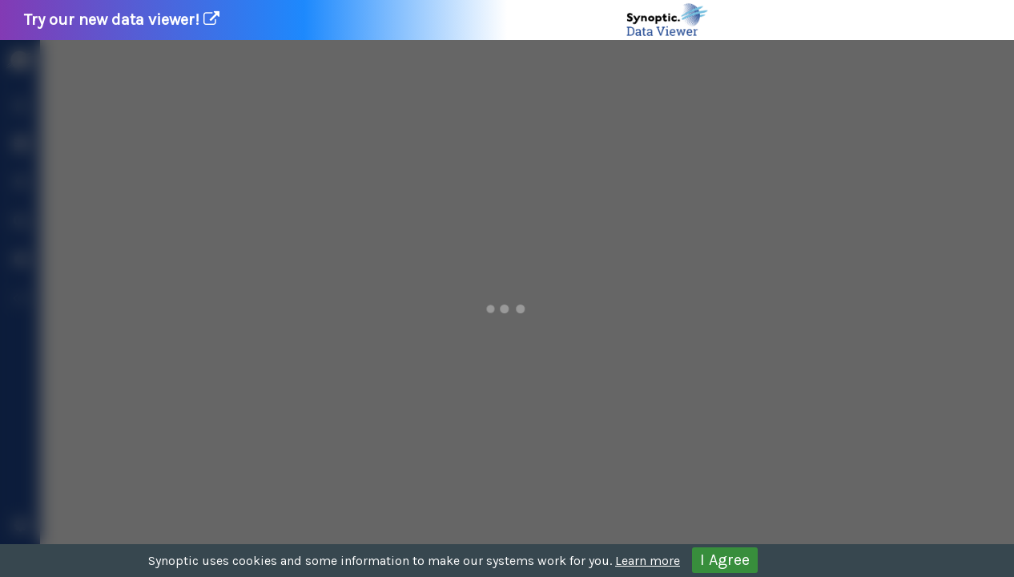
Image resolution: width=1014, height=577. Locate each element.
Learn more (647, 560)
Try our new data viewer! (367, 20)
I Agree (725, 560)
